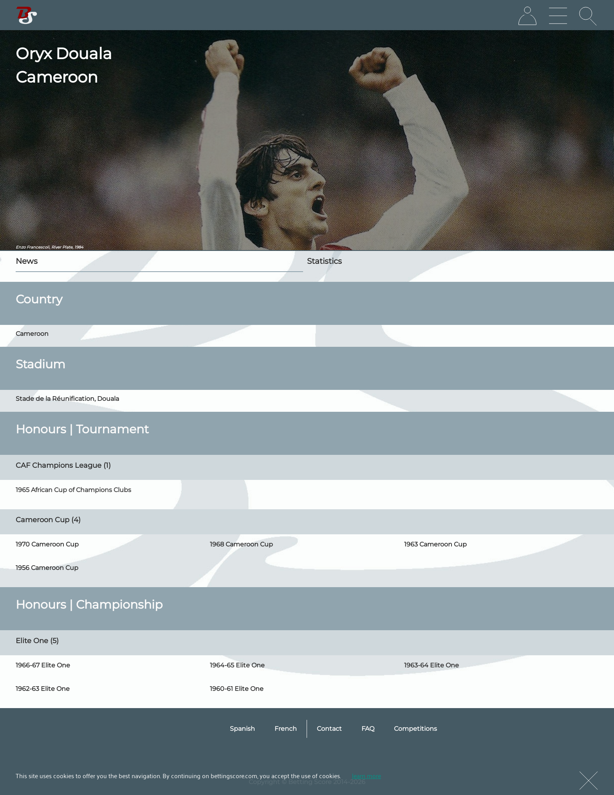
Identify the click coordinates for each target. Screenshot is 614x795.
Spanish (242, 728)
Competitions (415, 728)
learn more (366, 775)
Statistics (324, 261)
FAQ (367, 728)
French (285, 728)
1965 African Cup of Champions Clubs (73, 490)
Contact (329, 728)
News (27, 261)
